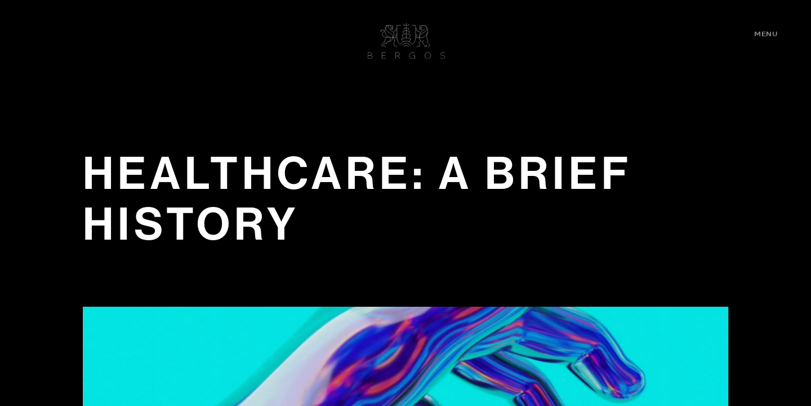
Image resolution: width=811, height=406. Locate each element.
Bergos (406, 41)
